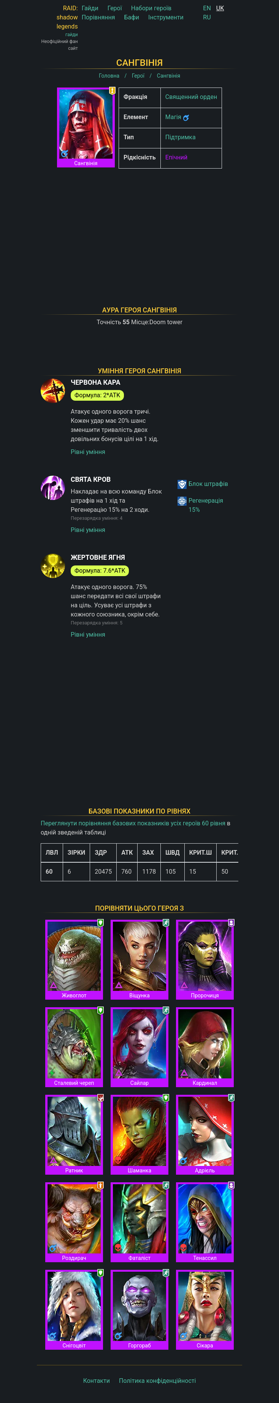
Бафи (131, 17)
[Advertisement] (139, 227)
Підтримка (180, 137)
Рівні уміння (88, 451)
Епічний (176, 157)
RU (207, 17)
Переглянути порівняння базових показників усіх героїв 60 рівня (133, 823)
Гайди (90, 8)
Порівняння (98, 17)
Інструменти (166, 17)
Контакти (96, 1380)
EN (207, 8)
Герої (115, 8)
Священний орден (191, 96)
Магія (173, 117)
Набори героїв (151, 8)
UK (220, 8)
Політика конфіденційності (157, 1380)
